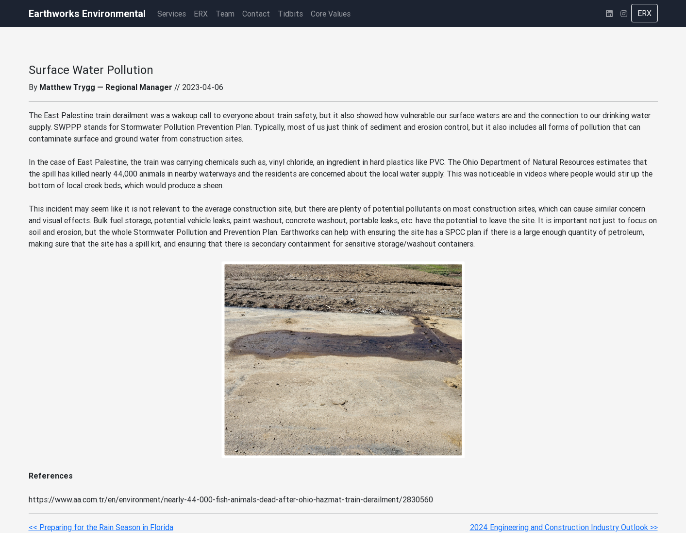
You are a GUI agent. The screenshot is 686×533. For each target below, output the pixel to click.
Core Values (331, 13)
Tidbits (290, 13)
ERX (201, 13)
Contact (256, 13)
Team (225, 13)
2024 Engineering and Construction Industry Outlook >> (564, 527)
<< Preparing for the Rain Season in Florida (101, 527)
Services (171, 13)
